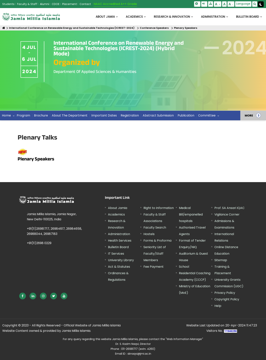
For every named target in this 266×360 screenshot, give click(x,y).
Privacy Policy (224, 293)
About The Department (69, 115)
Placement (69, 4)
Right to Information (158, 208)
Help (217, 306)
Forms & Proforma (157, 240)
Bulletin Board (118, 247)
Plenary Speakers (185, 28)
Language (243, 4)
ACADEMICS (134, 17)
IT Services (116, 253)
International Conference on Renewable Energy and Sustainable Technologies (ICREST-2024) (71, 28)
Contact (85, 4)
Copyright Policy (226, 299)
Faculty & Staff (27, 4)
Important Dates (104, 115)
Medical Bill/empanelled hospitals (191, 214)
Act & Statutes (119, 266)
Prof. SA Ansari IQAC (229, 208)
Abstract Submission (158, 115)
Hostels (149, 234)
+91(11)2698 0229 (39, 243)
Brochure (41, 115)
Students (8, 4)
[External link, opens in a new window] (22, 296)
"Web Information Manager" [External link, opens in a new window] (184, 339)
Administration (119, 234)
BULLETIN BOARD (247, 17)
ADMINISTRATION (213, 17)
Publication (186, 115)
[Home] (3, 28)
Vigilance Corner (227, 214)
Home (6, 115)
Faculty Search (154, 227)
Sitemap (220, 260)
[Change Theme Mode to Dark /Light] (261, 4)
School (184, 266)
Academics (116, 214)
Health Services (119, 240)
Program (23, 115)
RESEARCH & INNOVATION (172, 17)
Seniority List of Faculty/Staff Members (154, 253)
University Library (121, 260)
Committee (207, 115)
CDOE (55, 4)
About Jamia (105, 17)
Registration (130, 115)
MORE (249, 115)
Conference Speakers (154, 28)
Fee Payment (153, 266)
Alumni (44, 4)
